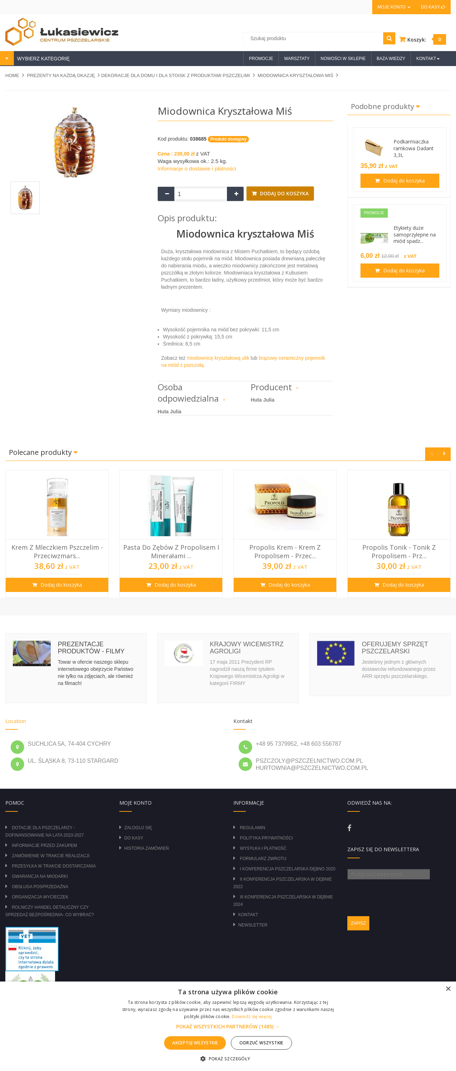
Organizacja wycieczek (40, 897)
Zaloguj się (138, 827)
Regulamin (252, 827)
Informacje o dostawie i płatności (197, 168)
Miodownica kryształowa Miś (295, 75)
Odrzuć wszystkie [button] (261, 1043)
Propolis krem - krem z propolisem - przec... (285, 551)
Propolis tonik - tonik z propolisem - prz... (399, 551)
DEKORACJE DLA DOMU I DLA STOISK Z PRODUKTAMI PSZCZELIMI (175, 75)
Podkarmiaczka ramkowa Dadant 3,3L (413, 148)
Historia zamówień (146, 848)
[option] (57, 534)
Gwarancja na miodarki (40, 876)
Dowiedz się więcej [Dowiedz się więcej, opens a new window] (252, 1016)
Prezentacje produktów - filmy (91, 648)
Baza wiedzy (391, 58)
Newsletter (252, 925)
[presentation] (401, 893)
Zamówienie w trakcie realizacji (50, 855)
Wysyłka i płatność (263, 848)
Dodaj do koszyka (284, 193)
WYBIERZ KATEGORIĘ (43, 58)
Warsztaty (297, 58)
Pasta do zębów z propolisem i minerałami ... (171, 551)
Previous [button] (431, 454)
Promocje (261, 58)
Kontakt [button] (428, 58)
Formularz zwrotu (263, 858)
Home (12, 75)
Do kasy (433, 7)
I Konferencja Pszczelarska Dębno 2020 (287, 868)
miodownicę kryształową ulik (218, 358)
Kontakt (248, 914)
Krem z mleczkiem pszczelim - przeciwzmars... (57, 551)
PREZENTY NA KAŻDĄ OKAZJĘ (61, 75)
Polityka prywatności (266, 838)
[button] (228, 1026)
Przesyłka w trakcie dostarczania (54, 866)
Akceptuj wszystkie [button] (195, 1043)
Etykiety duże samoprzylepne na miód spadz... (414, 234)
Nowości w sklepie (343, 58)
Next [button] (444, 454)
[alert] (228, 1026)
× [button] (448, 989)
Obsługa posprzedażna (40, 886)
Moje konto (394, 7)
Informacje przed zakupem (44, 845)
